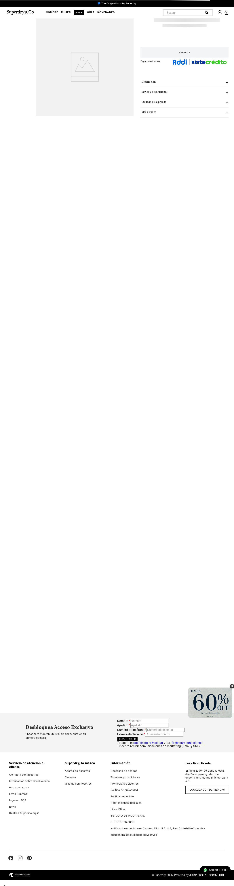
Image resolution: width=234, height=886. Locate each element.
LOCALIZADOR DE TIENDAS (207, 789)
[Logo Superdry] (23, 12)
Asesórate (215, 870)
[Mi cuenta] (220, 11)
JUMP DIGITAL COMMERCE (207, 874)
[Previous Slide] (101, 3)
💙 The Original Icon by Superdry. (117, 3)
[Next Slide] (132, 3)
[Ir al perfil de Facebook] (10, 858)
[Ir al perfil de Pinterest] (29, 858)
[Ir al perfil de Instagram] (20, 858)
